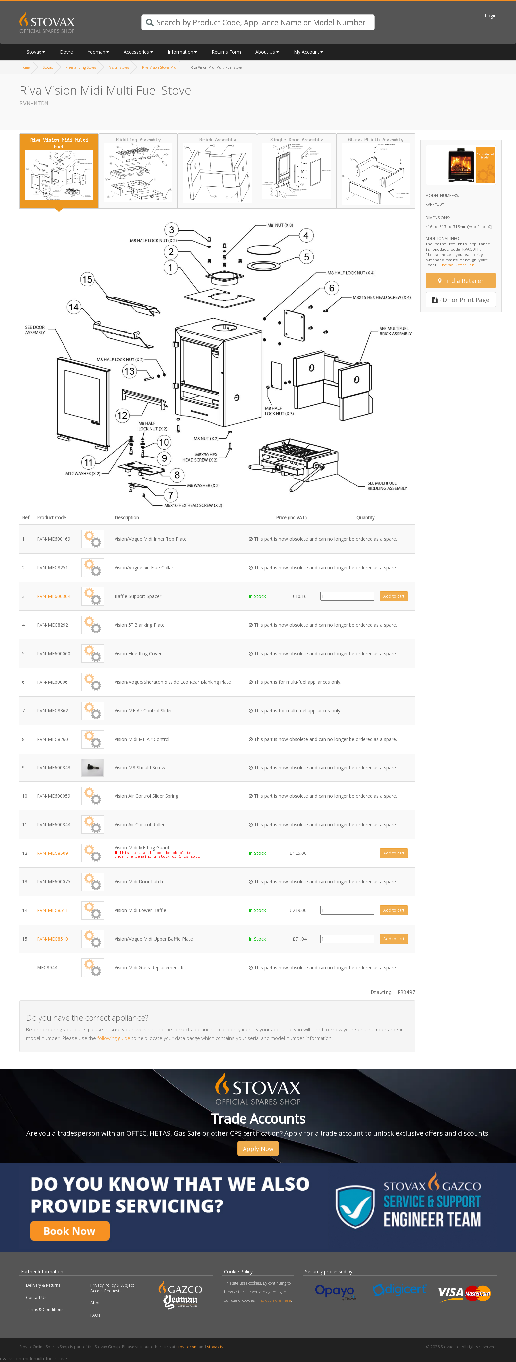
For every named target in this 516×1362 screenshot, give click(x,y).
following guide (113, 1038)
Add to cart (393, 596)
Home (25, 67)
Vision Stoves (119, 67)
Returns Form (226, 52)
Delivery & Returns (43, 1285)
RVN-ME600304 (53, 596)
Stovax (34, 52)
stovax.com (187, 1347)
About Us (265, 52)
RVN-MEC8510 (52, 939)
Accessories (136, 52)
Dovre (66, 52)
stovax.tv (215, 1347)
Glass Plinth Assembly (376, 171)
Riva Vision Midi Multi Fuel (59, 169)
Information (180, 52)
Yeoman (96, 52)
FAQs (95, 1315)
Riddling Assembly (138, 169)
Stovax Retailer (456, 265)
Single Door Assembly (296, 168)
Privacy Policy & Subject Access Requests (112, 1288)
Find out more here (274, 1300)
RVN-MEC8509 (52, 853)
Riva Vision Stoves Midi (159, 67)
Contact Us (36, 1297)
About (96, 1303)
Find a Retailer (461, 281)
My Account (306, 52)
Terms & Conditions (44, 1309)
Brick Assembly (217, 170)
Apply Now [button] (258, 1148)
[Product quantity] (347, 596)
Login (491, 15)
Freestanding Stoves (81, 67)
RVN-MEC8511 (52, 910)
